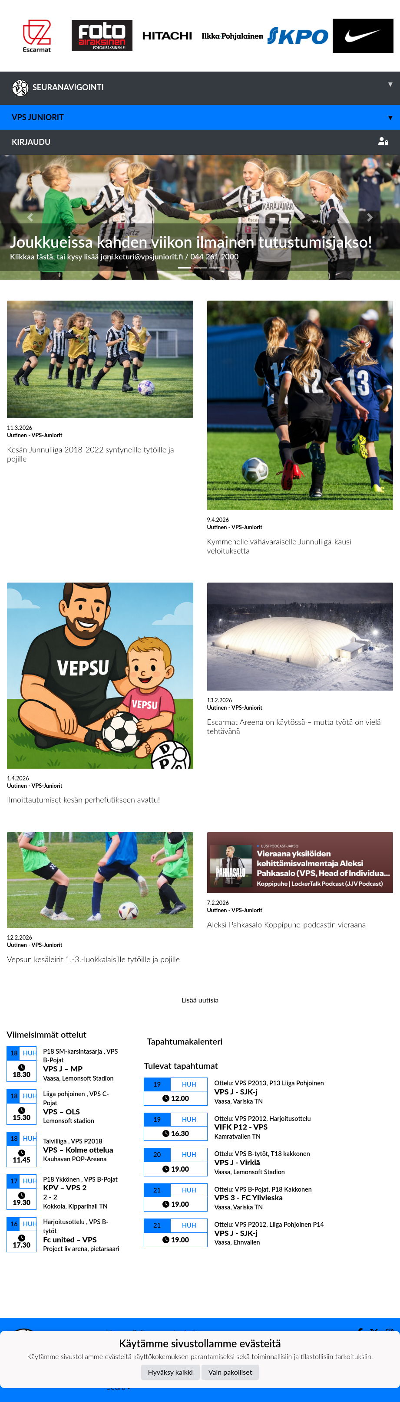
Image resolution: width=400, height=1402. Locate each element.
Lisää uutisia (200, 1000)
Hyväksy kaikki (170, 1372)
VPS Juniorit (206, 117)
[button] (30, 217)
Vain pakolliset (230, 1372)
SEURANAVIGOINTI (206, 84)
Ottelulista (28, 1268)
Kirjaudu (200, 142)
